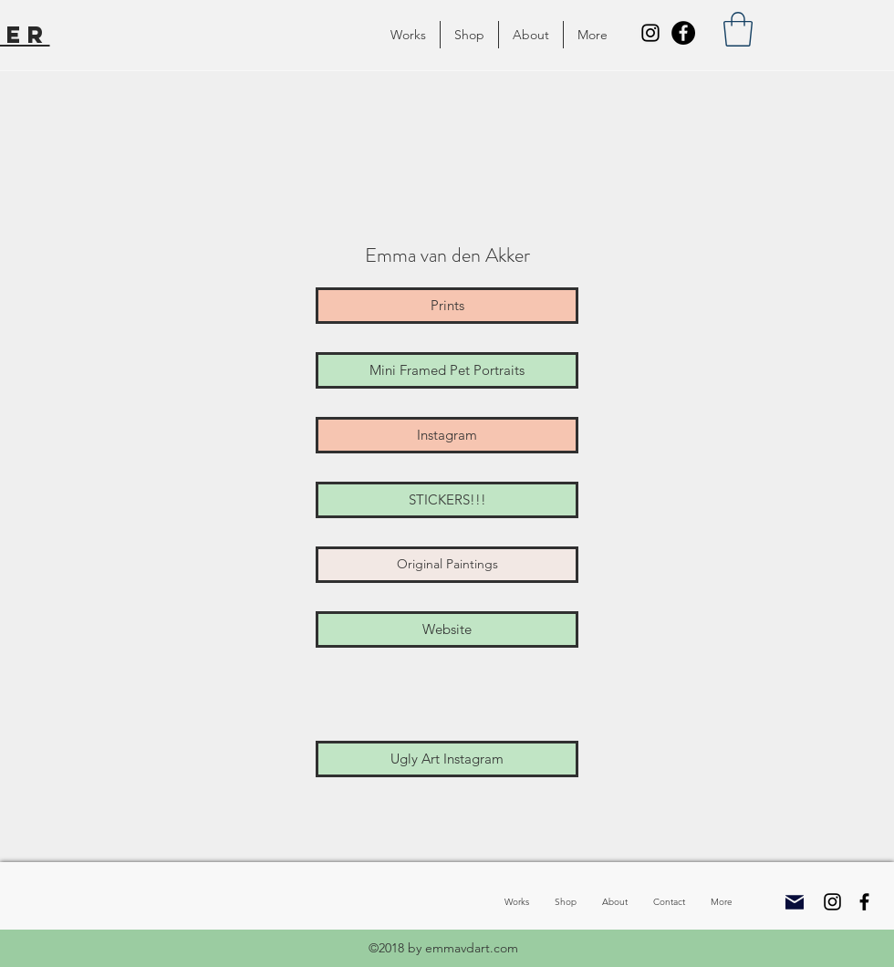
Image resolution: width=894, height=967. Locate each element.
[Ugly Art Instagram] (447, 759)
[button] (408, 34)
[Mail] (794, 902)
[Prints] (447, 305)
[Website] (447, 629)
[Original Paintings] (447, 564)
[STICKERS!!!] (447, 500)
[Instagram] (650, 33)
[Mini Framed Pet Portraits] (447, 370)
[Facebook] (683, 33)
